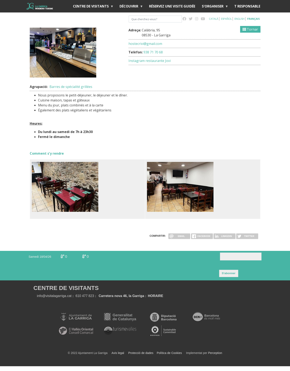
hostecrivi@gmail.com (145, 43)
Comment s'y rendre (47, 153)
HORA (153, 296)
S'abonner (229, 273)
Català (213, 19)
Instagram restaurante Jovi (149, 60)
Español (226, 19)
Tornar (250, 29)
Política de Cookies (169, 353)
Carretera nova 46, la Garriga (121, 296)
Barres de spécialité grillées (70, 86)
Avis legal (118, 353)
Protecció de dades (140, 353)
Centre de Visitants (92, 7)
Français (253, 19)
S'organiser (213, 7)
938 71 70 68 (153, 52)
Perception (215, 353)
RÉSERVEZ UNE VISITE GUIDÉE (172, 6)
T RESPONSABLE (247, 6)
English (239, 19)
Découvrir (129, 7)
